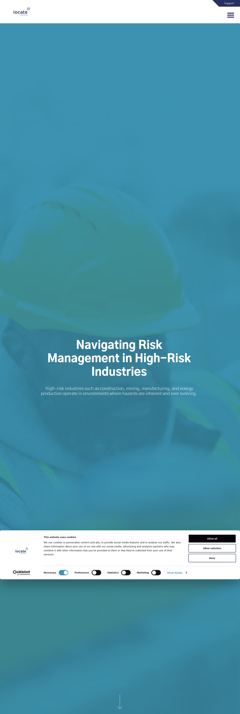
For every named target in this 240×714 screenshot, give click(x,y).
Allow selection (212, 683)
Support (229, 3)
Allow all (212, 673)
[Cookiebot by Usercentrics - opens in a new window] (21, 707)
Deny (212, 692)
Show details (175, 707)
